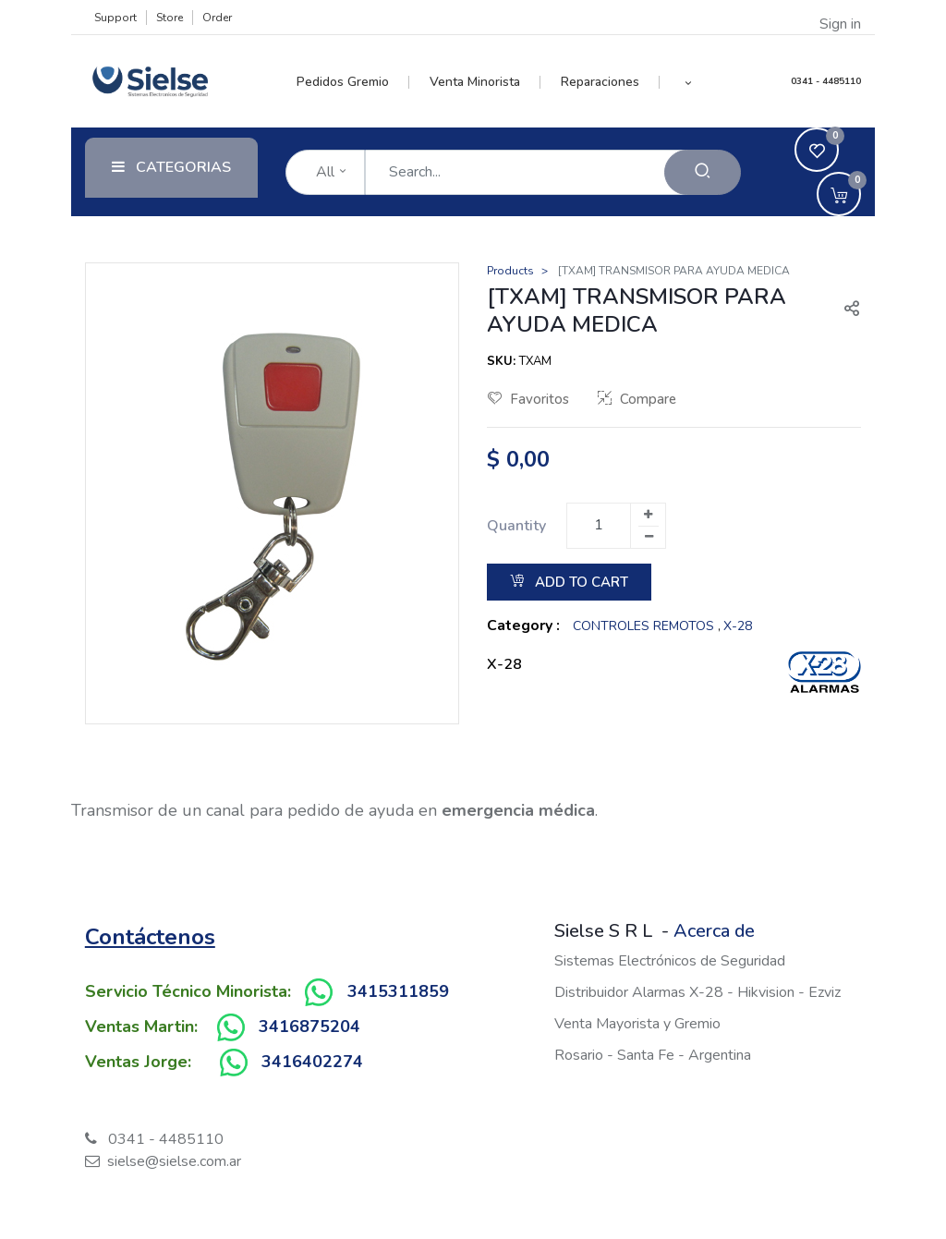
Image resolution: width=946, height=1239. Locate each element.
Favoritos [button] (528, 399)
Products (510, 270)
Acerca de (714, 930)
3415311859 (398, 991)
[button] (688, 82)
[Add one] (647, 515)
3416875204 (309, 1026)
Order (217, 17)
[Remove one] (648, 537)
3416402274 (312, 1062)
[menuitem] (353, 82)
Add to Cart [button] (569, 582)
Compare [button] (637, 399)
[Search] (702, 172)
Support (115, 17)
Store (169, 17)
